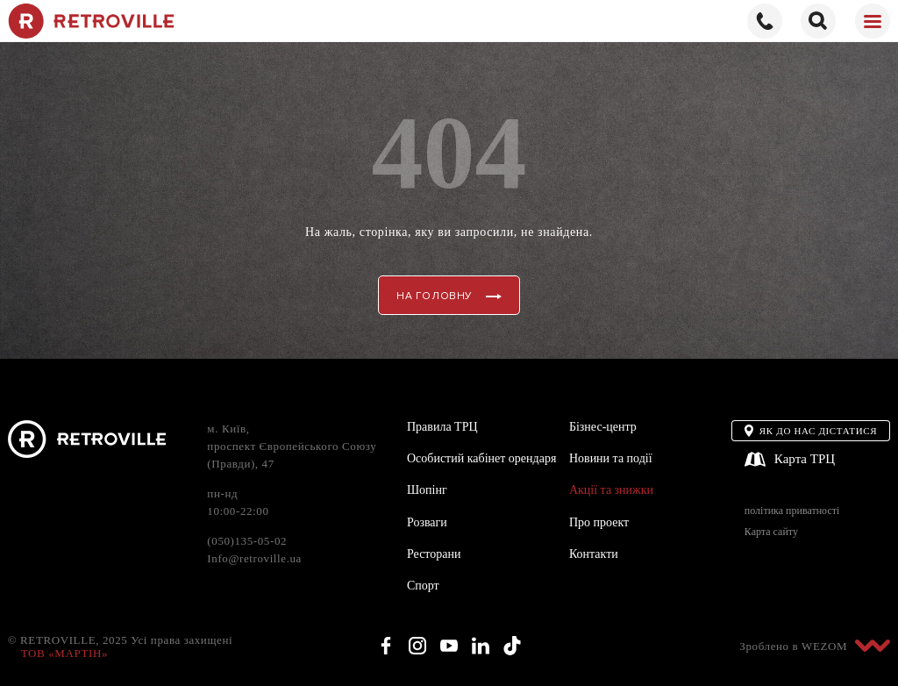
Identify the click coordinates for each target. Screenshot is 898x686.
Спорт (423, 585)
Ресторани (434, 554)
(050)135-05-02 (247, 540)
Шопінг (427, 490)
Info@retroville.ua (254, 558)
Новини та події (610, 458)
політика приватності (792, 511)
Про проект (599, 522)
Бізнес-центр (603, 426)
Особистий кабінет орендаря (481, 458)
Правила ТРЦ (442, 426)
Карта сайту (771, 532)
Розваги (427, 522)
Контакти (593, 554)
